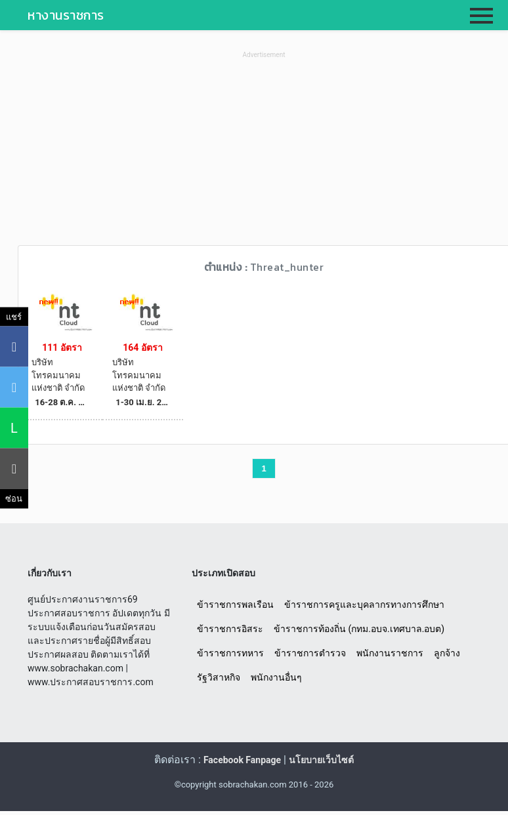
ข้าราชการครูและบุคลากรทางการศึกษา (364, 604)
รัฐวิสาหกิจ (218, 677)
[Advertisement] (264, 153)
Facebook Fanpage (242, 760)
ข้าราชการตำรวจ (310, 653)
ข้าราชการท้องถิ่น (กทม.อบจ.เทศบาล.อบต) (359, 629)
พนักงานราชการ (389, 653)
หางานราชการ (66, 15)
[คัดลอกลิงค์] (14, 468)
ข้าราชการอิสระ (230, 629)
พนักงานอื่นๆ (276, 677)
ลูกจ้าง (447, 653)
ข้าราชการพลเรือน (235, 604)
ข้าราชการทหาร (230, 653)
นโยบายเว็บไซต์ (321, 760)
